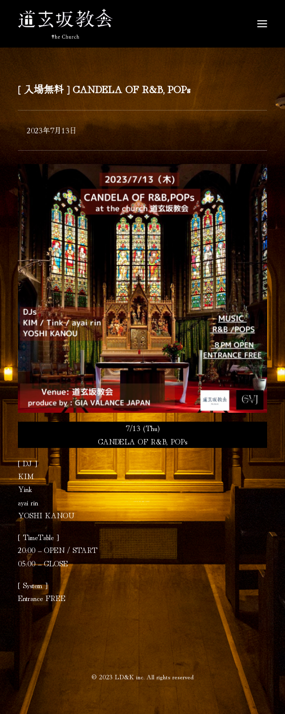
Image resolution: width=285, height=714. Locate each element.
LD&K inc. (129, 676)
